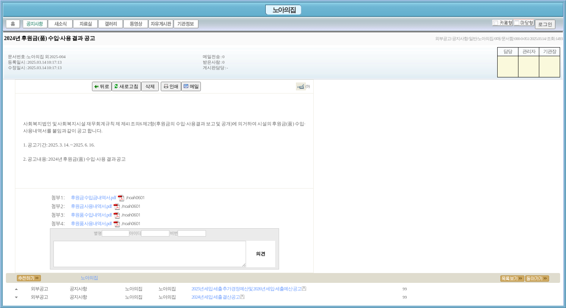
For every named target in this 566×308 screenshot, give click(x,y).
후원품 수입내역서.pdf (91, 215)
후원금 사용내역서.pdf (91, 206)
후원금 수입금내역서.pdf (93, 197)
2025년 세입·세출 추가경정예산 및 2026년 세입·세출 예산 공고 (246, 289)
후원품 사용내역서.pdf (91, 223)
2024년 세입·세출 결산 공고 (215, 297)
